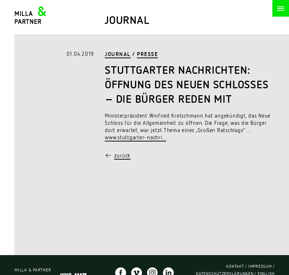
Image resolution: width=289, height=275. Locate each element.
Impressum (260, 267)
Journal (118, 55)
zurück (122, 156)
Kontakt (235, 267)
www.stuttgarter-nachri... (135, 138)
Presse (147, 55)
